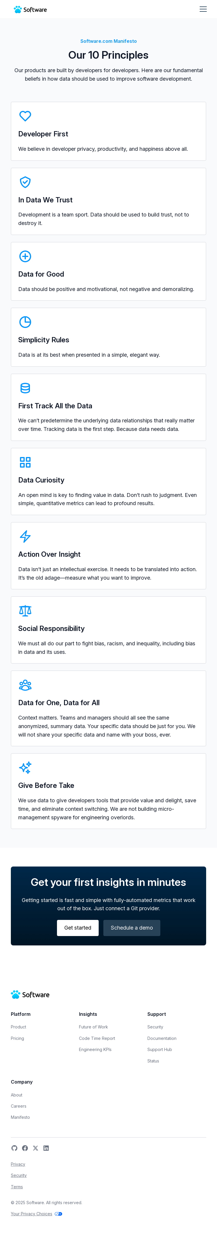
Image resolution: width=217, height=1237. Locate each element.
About (16, 1094)
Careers (18, 1106)
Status (153, 1060)
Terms (17, 1186)
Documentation (161, 1038)
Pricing (17, 1038)
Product (18, 1026)
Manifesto (20, 1117)
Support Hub (159, 1049)
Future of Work (93, 1026)
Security (155, 1026)
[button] (202, 9)
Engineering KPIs (95, 1049)
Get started (77, 928)
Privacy (18, 1164)
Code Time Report (97, 1038)
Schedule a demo (132, 928)
